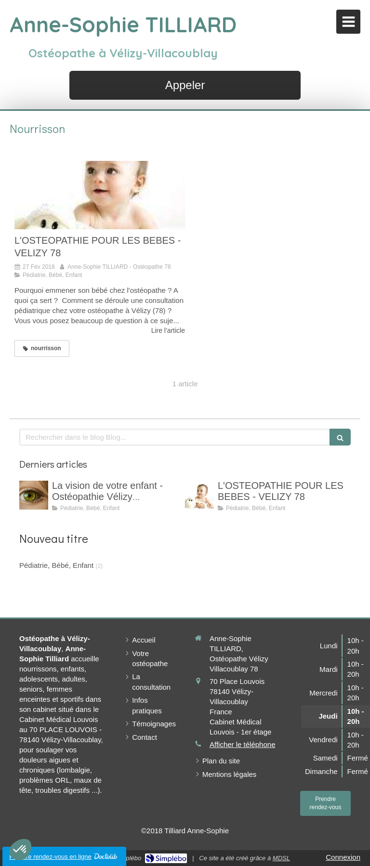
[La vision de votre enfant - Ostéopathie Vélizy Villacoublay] (33, 495)
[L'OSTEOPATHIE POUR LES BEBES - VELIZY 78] (99, 195)
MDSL (281, 858)
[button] (20, 849)
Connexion (343, 857)
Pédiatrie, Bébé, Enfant (56, 565)
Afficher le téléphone (243, 744)
